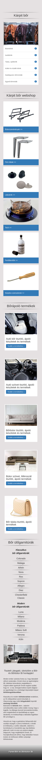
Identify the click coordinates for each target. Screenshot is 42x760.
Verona (21, 634)
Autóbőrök (21, 55)
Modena (21, 621)
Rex (21, 576)
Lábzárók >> (10, 195)
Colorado (21, 558)
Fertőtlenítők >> (11, 260)
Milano (21, 616)
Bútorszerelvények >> (13, 129)
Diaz (21, 590)
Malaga (21, 563)
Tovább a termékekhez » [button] (16, 346)
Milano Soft (21, 630)
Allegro (20, 586)
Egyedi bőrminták (21, 81)
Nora (21, 572)
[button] (6, 33)
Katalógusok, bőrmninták (21, 75)
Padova (21, 625)
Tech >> (8, 228)
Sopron (21, 581)
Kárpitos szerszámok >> (14, 293)
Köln (21, 639)
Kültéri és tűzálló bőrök (21, 68)
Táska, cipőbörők (21, 62)
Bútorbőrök (21, 49)
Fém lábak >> (10, 162)
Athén (21, 567)
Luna (21, 612)
